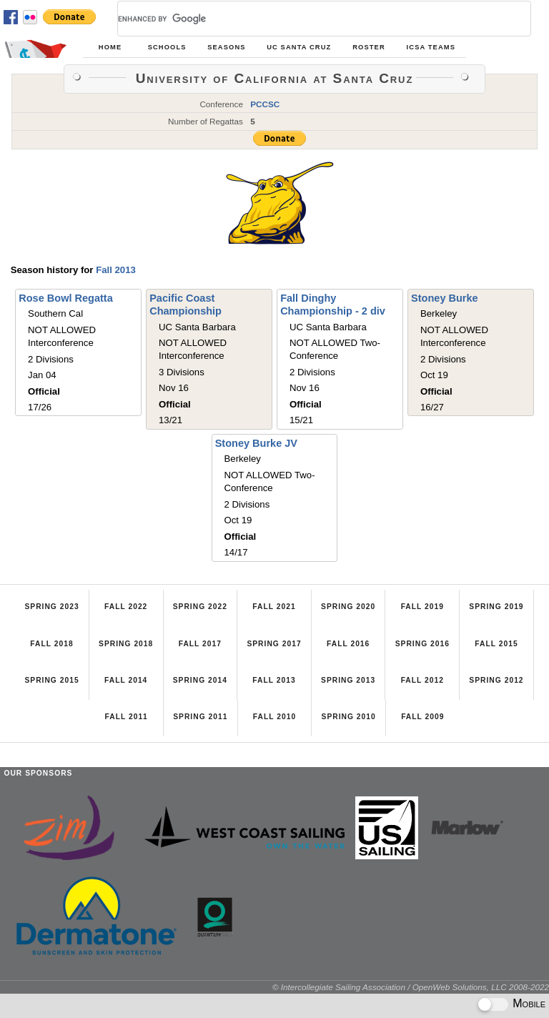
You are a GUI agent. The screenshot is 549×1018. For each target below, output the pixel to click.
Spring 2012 (496, 680)
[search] (307, 18)
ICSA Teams (431, 47)
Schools (167, 47)
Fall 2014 (125, 680)
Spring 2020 (348, 607)
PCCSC (265, 104)
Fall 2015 (496, 644)
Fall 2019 (422, 607)
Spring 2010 (349, 717)
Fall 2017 (200, 644)
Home (110, 47)
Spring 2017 (274, 644)
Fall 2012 (422, 680)
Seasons (226, 47)
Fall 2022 (125, 607)
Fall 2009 (422, 717)
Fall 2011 (126, 717)
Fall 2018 (51, 644)
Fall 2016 (348, 644)
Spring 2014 (200, 680)
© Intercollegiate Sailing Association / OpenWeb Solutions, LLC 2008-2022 (410, 987)
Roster (368, 47)
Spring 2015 (51, 680)
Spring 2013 (348, 680)
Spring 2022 (200, 607)
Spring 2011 (200, 717)
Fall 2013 (116, 270)
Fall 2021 (273, 607)
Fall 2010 (274, 717)
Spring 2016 (422, 644)
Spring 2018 (126, 644)
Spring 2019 (496, 607)
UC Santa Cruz (299, 47)
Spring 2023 (51, 607)
